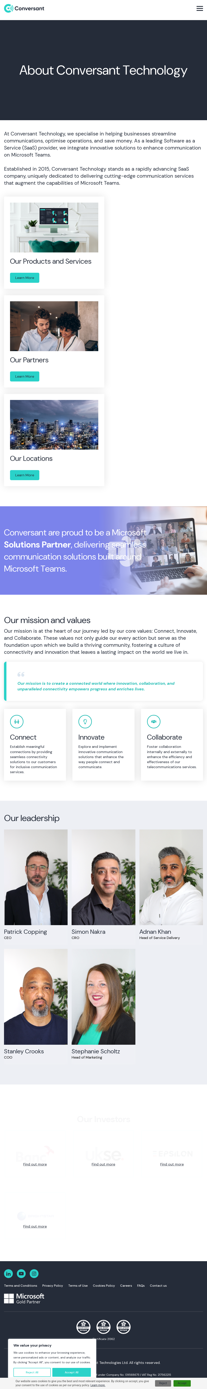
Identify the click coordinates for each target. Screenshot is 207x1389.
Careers (126, 1285)
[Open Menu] (200, 8)
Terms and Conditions (20, 1285)
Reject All (32, 1372)
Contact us (158, 1285)
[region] (52, 1360)
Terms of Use (78, 1285)
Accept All (71, 1372)
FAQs (141, 1285)
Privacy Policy (52, 1285)
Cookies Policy (104, 1285)
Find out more (35, 1164)
